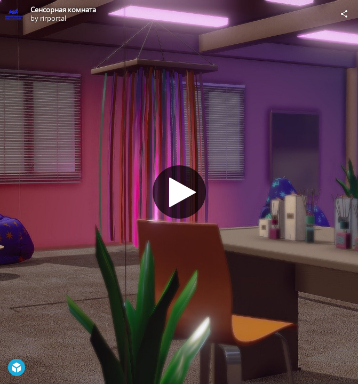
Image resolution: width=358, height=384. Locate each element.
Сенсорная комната (63, 9)
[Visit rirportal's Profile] (13, 13)
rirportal (53, 18)
